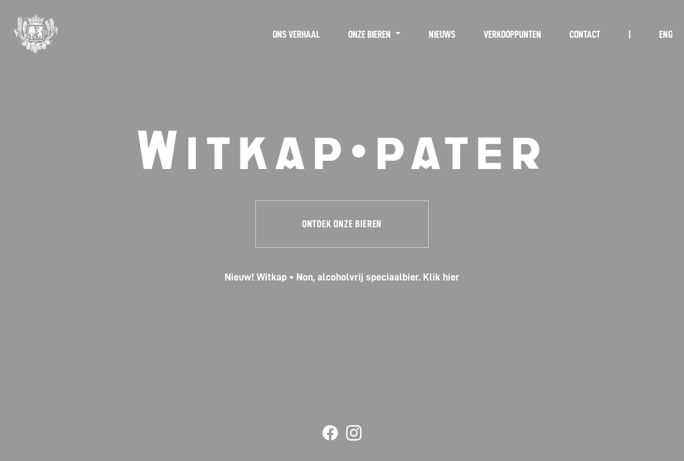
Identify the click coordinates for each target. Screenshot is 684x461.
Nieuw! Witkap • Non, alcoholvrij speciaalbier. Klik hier (342, 277)
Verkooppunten (512, 34)
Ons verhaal (296, 34)
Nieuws (442, 34)
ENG (665, 34)
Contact (584, 34)
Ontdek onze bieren (342, 224)
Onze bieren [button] (370, 34)
